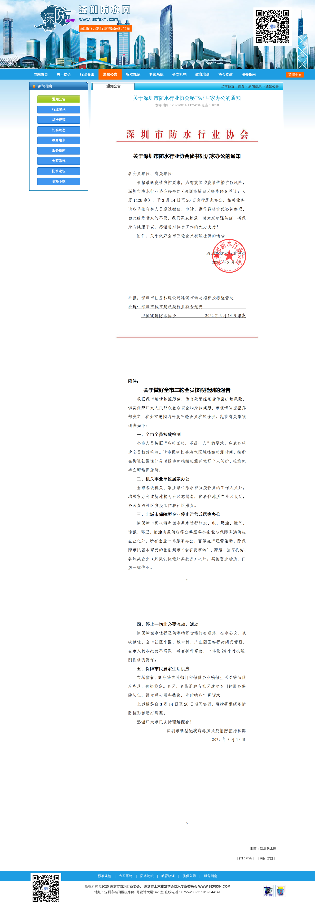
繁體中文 (295, 74)
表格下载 (58, 181)
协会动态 (58, 130)
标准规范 (133, 74)
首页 (241, 86)
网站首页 (41, 74)
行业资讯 (87, 74)
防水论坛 (58, 171)
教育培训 (202, 74)
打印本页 (245, 858)
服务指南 (248, 74)
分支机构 (179, 74)
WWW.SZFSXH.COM (214, 886)
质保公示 (189, 876)
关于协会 (64, 74)
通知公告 (110, 74)
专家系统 (156, 74)
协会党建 (225, 74)
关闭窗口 (266, 858)
